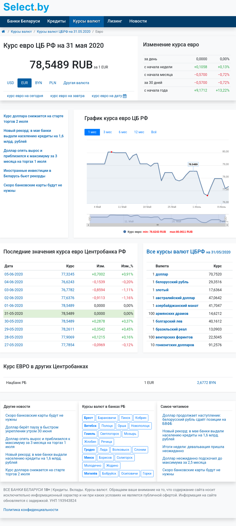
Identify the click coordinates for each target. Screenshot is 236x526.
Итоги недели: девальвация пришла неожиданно (193, 449)
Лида (103, 449)
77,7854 (67, 345)
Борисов (105, 457)
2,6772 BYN (206, 383)
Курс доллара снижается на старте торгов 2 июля (35, 472)
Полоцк (107, 426)
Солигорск (125, 457)
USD (10, 83)
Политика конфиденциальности (30, 510)
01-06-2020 (14, 305)
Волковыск (120, 449)
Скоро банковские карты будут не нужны (34, 417)
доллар (162, 274)
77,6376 (67, 298)
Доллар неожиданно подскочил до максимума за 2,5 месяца (192, 460)
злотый (162, 290)
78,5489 (67, 305)
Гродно (89, 449)
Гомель (89, 434)
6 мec (123, 132)
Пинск (125, 418)
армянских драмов (172, 313)
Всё (154, 132)
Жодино (112, 465)
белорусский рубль (172, 282)
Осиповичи (129, 473)
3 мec (107, 132)
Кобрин (140, 418)
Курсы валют (86, 21)
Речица (106, 441)
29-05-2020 (14, 329)
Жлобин (90, 441)
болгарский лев (169, 321)
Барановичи (107, 418)
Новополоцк (140, 426)
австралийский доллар (175, 298)
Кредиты (56, 21)
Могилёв (90, 473)
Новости (138, 21)
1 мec (92, 132)
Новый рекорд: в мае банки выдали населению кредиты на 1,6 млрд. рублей (34, 136)
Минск (89, 457)
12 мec (139, 132)
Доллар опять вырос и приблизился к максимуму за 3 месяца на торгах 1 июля (30, 156)
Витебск (90, 426)
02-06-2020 (14, 298)
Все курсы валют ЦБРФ (189, 252)
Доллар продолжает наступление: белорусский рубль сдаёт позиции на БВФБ (194, 419)
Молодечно (92, 465)
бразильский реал (171, 329)
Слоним (140, 449)
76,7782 (67, 290)
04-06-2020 (14, 282)
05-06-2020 (14, 274)
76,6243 (67, 282)
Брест (88, 418)
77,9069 (67, 337)
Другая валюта (76, 83)
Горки (147, 473)
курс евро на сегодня (25, 96)
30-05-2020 (14, 321)
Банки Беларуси (23, 21)
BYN (38, 83)
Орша (122, 426)
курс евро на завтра (67, 96)
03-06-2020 (14, 290)
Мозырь (130, 434)
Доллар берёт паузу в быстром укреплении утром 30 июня (31, 429)
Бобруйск (109, 473)
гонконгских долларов (175, 345)
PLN (52, 83)
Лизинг (114, 21)
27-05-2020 (14, 345)
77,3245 (67, 274)
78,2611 (67, 329)
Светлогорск (109, 434)
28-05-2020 (14, 337)
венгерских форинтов (174, 337)
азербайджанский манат (177, 305)
